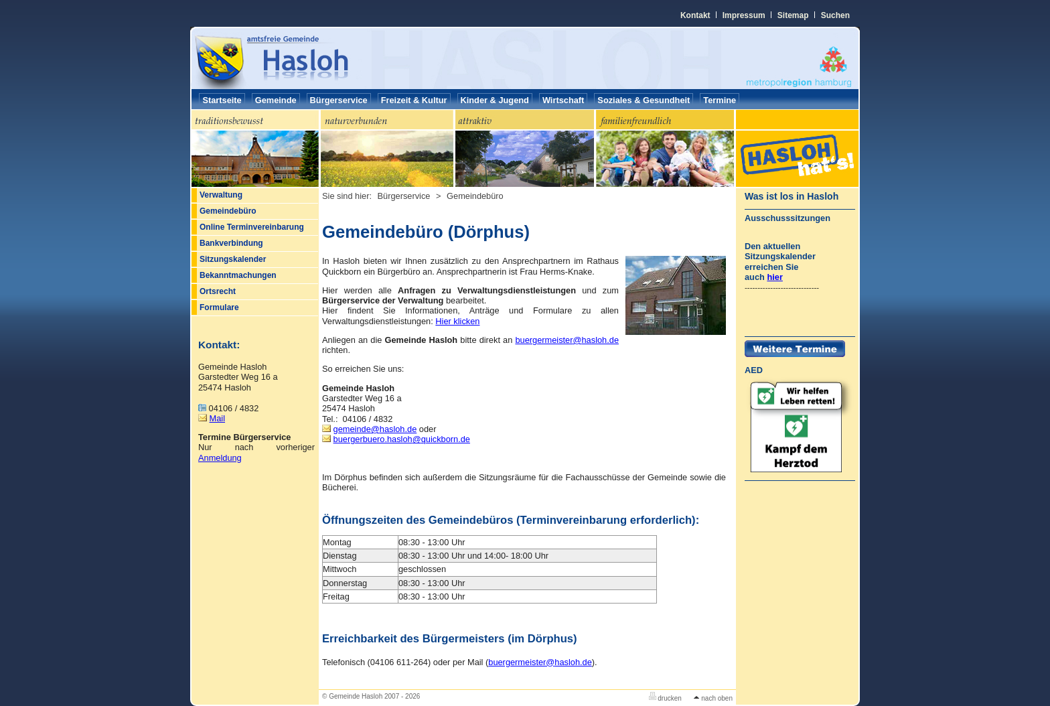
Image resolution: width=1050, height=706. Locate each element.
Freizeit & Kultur (414, 100)
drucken (665, 698)
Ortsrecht (218, 291)
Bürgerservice (339, 100)
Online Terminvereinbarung (252, 227)
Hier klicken (457, 321)
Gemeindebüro (228, 211)
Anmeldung (220, 458)
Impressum (744, 15)
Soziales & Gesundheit (643, 100)
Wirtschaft (563, 100)
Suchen (835, 15)
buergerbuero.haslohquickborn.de (401, 439)
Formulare (219, 307)
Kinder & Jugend (495, 100)
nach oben (713, 698)
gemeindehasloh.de (375, 429)
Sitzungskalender (233, 259)
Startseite (221, 100)
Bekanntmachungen (238, 275)
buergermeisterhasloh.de (567, 340)
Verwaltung (221, 195)
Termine (719, 100)
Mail (217, 418)
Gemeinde (276, 100)
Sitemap (793, 15)
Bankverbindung (231, 243)
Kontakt (695, 15)
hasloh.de (540, 662)
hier (774, 277)
